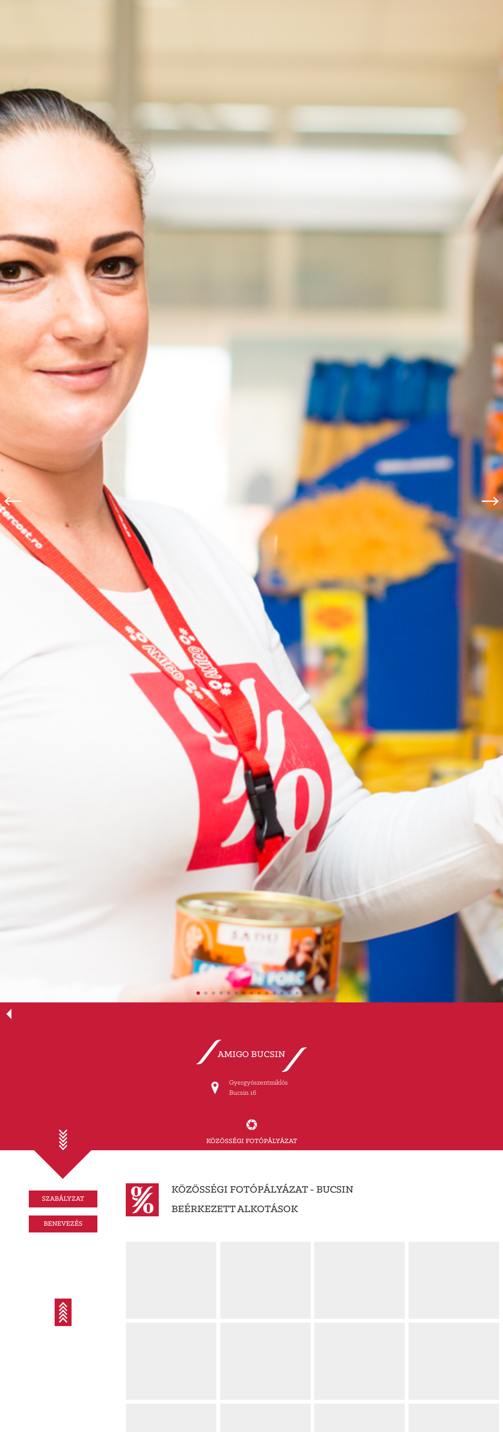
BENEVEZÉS (63, 1223)
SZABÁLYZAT (63, 1198)
